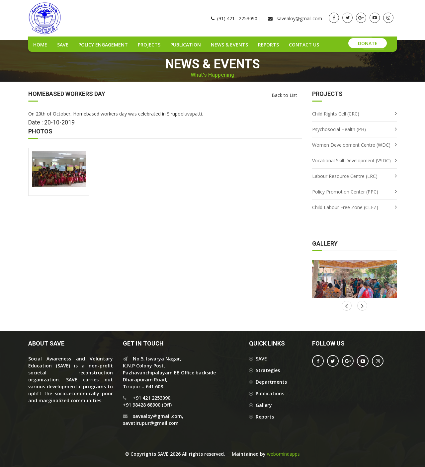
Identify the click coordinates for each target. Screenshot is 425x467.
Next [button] (347, 306)
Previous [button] (362, 306)
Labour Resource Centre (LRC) (345, 176)
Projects (149, 44)
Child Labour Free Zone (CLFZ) (345, 207)
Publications (270, 393)
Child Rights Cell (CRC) (335, 114)
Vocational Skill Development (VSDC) (351, 160)
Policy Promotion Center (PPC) (345, 192)
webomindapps (283, 454)
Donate (368, 43)
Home (40, 44)
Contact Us (304, 44)
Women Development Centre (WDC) (351, 145)
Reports (268, 44)
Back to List (284, 95)
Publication (185, 44)
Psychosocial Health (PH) (339, 129)
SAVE (62, 44)
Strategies (268, 370)
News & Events (229, 44)
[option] (354, 279)
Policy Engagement (103, 44)
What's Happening (212, 75)
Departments (271, 382)
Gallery (264, 405)
